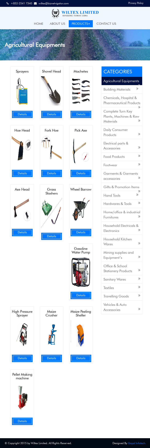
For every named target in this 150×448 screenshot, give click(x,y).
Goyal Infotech (136, 443)
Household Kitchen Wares (122, 241)
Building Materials (121, 89)
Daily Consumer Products (122, 132)
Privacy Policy (135, 3)
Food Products (122, 156)
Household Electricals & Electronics (122, 228)
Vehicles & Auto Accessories (122, 307)
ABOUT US (57, 23)
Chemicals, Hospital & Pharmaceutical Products (122, 101)
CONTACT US (106, 23)
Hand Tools (121, 195)
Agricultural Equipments (122, 82)
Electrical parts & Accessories (122, 145)
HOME (38, 23)
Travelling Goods (122, 296)
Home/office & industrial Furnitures (122, 214)
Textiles (122, 287)
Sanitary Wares (122, 279)
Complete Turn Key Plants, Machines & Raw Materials (122, 116)
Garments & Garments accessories (122, 176)
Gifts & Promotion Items (122, 188)
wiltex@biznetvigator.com (54, 3)
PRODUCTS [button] (81, 23)
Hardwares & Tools (122, 203)
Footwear (122, 165)
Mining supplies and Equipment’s (122, 255)
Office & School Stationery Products (122, 268)
